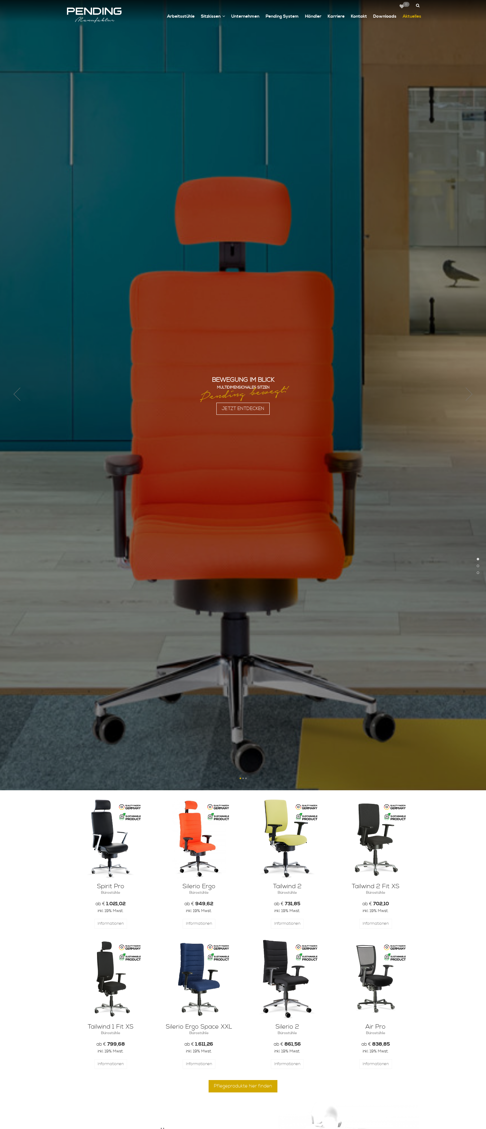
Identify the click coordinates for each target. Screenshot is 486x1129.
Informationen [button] (111, 923)
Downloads (384, 16)
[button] (417, 5)
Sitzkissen (213, 16)
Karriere (336, 16)
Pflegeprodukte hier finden (243, 1086)
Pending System (282, 16)
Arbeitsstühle (181, 16)
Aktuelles (412, 16)
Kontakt (359, 16)
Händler (313, 16)
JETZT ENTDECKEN (243, 414)
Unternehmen (245, 16)
